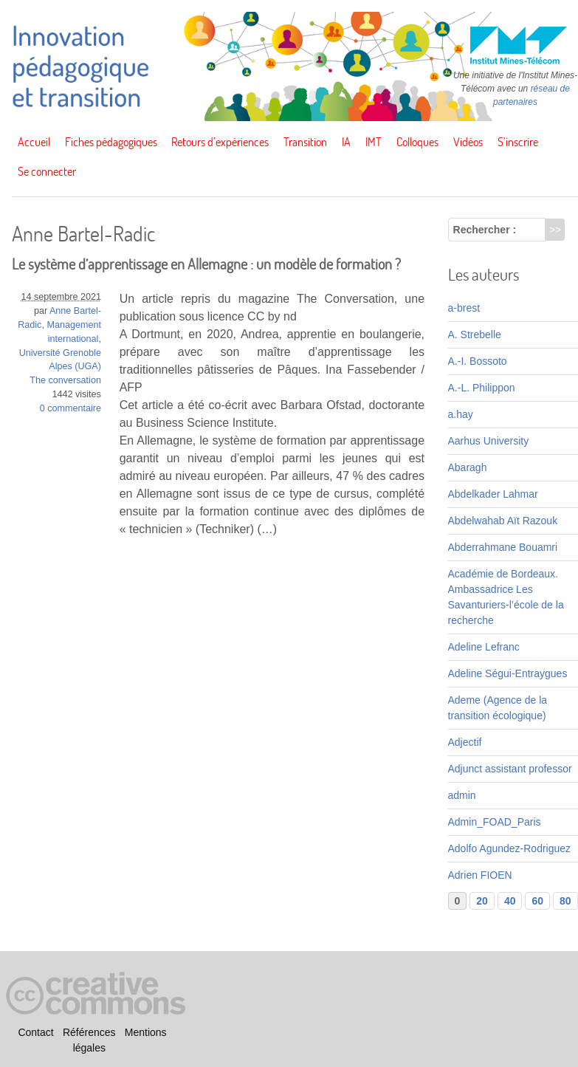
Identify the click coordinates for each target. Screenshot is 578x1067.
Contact (35, 1032)
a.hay (460, 414)
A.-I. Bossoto (477, 361)
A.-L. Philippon (481, 388)
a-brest (464, 308)
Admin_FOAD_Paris (494, 822)
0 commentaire (70, 408)
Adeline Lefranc (484, 647)
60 (537, 901)
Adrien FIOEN (480, 875)
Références (89, 1032)
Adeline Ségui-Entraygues (508, 673)
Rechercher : (485, 230)
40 (510, 901)
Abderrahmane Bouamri (503, 547)
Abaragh (467, 467)
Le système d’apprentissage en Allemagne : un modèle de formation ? (206, 264)
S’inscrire (518, 141)
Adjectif (465, 742)
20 (482, 901)
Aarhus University (488, 441)
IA (346, 141)
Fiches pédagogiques (111, 141)
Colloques (417, 141)
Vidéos (468, 141)
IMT (373, 141)
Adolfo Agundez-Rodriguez (509, 848)
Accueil (34, 141)
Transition (305, 141)
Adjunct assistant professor (510, 769)
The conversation (65, 380)
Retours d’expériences (220, 141)
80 (565, 901)
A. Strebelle (474, 334)
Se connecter (47, 171)
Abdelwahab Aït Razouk (503, 520)
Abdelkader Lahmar (493, 494)
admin (462, 795)
